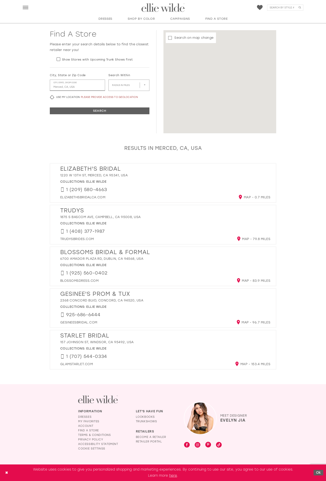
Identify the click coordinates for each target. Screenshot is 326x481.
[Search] (285, 8)
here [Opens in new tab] (173, 476)
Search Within (119, 75)
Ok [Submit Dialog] (318, 473)
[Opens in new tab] (82, 197)
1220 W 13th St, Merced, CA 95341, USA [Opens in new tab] (94, 175)
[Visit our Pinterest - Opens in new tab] (208, 445)
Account (85, 426)
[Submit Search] (299, 8)
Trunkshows (146, 421)
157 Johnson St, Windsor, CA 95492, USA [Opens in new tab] (97, 342)
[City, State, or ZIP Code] (77, 85)
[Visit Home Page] (163, 7)
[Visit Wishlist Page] (260, 7)
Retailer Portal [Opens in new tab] (149, 441)
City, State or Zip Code (68, 75)
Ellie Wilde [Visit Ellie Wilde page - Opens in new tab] (96, 182)
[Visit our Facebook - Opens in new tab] (187, 445)
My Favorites (88, 421)
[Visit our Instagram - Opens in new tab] (197, 445)
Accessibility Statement (98, 444)
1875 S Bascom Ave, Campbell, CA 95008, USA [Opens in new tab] (100, 217)
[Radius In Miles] (128, 85)
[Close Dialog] (6, 473)
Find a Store (88, 430)
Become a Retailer (151, 437)
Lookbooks (145, 416)
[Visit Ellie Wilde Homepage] (98, 399)
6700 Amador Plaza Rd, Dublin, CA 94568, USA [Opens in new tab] (101, 259)
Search (99, 110)
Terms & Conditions (94, 435)
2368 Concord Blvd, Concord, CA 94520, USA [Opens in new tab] (101, 300)
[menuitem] (25, 7)
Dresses (84, 416)
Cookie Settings (91, 448)
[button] (25, 7)
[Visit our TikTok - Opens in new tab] (219, 445)
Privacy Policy (90, 439)
